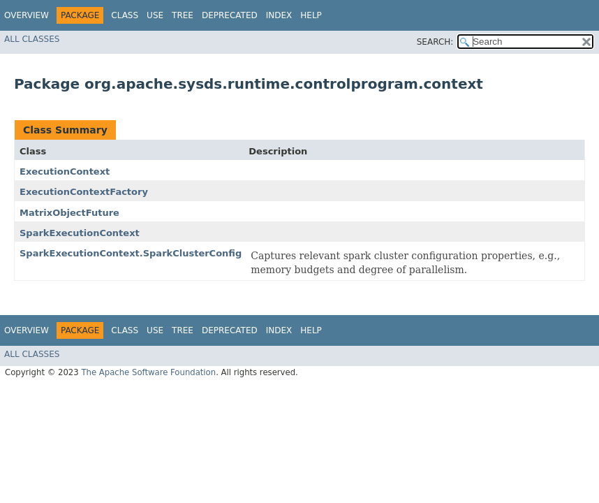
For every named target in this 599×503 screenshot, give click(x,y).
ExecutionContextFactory (84, 192)
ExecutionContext (65, 171)
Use (155, 15)
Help (311, 15)
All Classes (31, 39)
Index (279, 15)
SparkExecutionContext (80, 233)
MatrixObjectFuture (69, 212)
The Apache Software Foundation (148, 372)
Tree (182, 15)
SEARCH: (435, 42)
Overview (26, 15)
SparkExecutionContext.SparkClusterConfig (131, 253)
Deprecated (230, 15)
